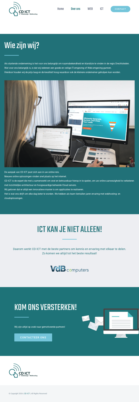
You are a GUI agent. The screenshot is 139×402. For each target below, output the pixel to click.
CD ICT (27, 393)
